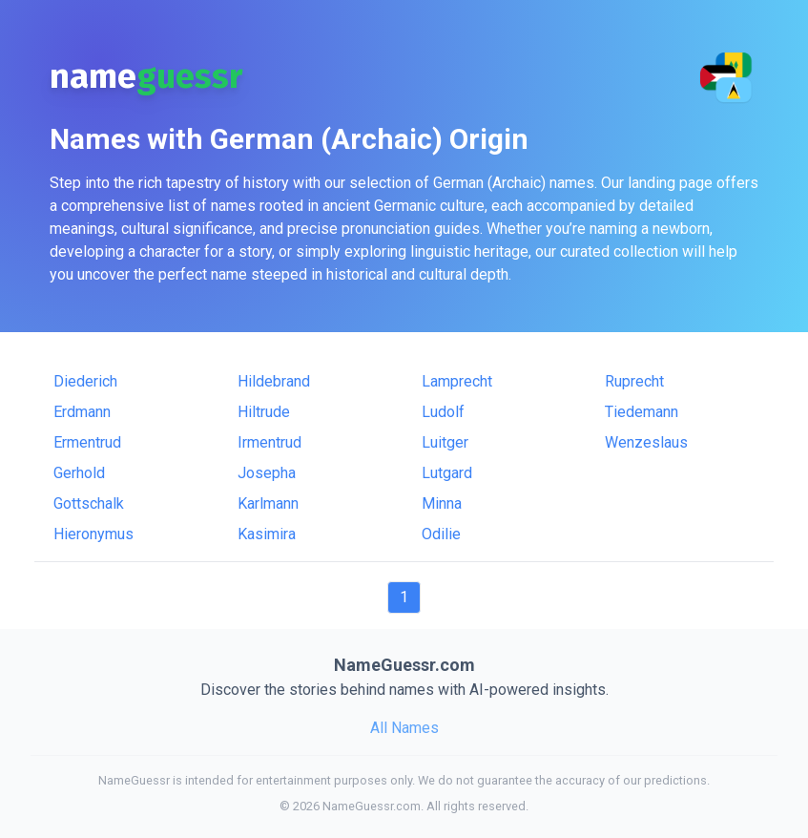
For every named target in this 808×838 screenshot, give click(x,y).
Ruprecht (634, 381)
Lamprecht (457, 381)
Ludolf (443, 412)
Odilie (441, 534)
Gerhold (79, 473)
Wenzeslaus (646, 442)
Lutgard (447, 473)
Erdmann (82, 412)
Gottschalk (88, 503)
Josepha (267, 473)
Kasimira (267, 534)
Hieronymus (93, 534)
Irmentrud (269, 442)
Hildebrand (274, 381)
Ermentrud (87, 442)
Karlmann (268, 503)
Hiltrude (264, 412)
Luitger (445, 442)
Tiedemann (641, 412)
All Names (404, 728)
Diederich (85, 381)
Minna (442, 503)
